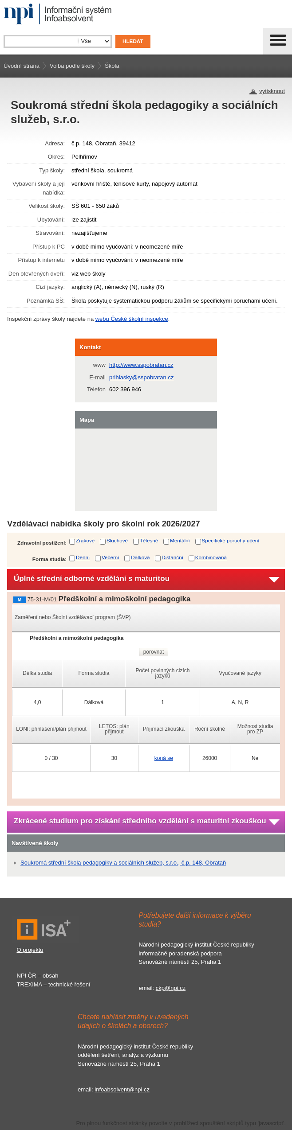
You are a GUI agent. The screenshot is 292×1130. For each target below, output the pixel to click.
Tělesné (149, 540)
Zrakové (85, 540)
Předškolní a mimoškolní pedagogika (125, 599)
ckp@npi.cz (170, 988)
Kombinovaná (211, 557)
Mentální (180, 540)
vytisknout (272, 91)
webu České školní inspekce (131, 319)
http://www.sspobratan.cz (141, 365)
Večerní (110, 557)
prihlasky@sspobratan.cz (141, 377)
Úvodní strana (21, 65)
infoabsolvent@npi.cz (122, 1089)
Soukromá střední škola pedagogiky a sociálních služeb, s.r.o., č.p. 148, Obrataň (123, 862)
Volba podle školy (72, 65)
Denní (83, 557)
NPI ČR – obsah (38, 975)
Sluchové (117, 540)
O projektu (30, 950)
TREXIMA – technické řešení (54, 984)
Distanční (172, 557)
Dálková (140, 557)
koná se (163, 758)
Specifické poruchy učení (231, 540)
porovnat (153, 652)
